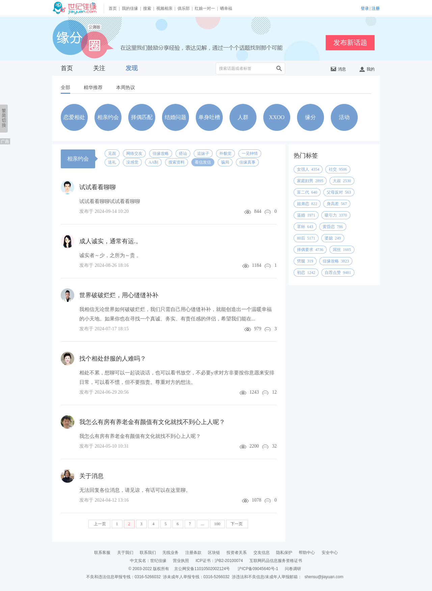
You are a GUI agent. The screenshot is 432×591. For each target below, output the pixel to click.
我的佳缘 (130, 8)
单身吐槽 (209, 117)
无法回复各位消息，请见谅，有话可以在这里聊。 (135, 490)
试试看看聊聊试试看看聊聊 (109, 201)
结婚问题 (175, 117)
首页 (113, 8)
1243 (254, 392)
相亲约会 (108, 117)
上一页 (99, 524)
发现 (132, 68)
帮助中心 (307, 552)
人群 (243, 117)
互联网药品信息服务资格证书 (275, 560)
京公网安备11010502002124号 (202, 568)
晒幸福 (226, 8)
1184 (256, 265)
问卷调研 (293, 568)
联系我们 (148, 552)
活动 (344, 117)
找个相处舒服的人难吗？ (112, 358)
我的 (367, 69)
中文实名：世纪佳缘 (148, 560)
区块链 (214, 552)
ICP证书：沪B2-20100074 (219, 560)
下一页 (237, 524)
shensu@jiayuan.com (323, 576)
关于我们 (125, 552)
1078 (256, 500)
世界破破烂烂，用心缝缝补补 (118, 295)
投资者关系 (236, 552)
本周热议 (125, 87)
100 (217, 524)
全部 (65, 87)
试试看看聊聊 (97, 187)
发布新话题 (350, 42)
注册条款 (193, 552)
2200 (254, 446)
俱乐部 (184, 8)
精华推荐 (93, 87)
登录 (365, 8)
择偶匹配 (142, 117)
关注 (99, 68)
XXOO (277, 117)
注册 (376, 8)
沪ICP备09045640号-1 (258, 568)
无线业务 (170, 552)
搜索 (147, 8)
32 (274, 446)
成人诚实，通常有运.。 (110, 241)
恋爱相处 (74, 117)
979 (257, 328)
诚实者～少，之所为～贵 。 (110, 255)
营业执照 (181, 560)
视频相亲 (164, 8)
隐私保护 (284, 552)
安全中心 (330, 552)
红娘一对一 (205, 8)
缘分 (310, 117)
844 (257, 211)
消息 (338, 69)
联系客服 (102, 552)
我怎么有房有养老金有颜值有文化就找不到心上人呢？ (152, 422)
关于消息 (91, 476)
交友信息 (261, 552)
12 (274, 392)
